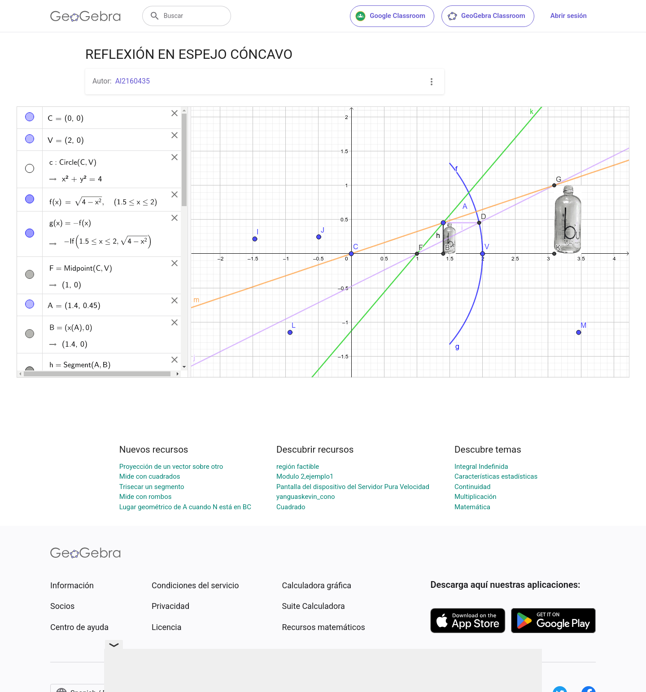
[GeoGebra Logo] (85, 16)
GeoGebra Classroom (486, 16)
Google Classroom (390, 16)
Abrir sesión (568, 16)
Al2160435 (132, 81)
